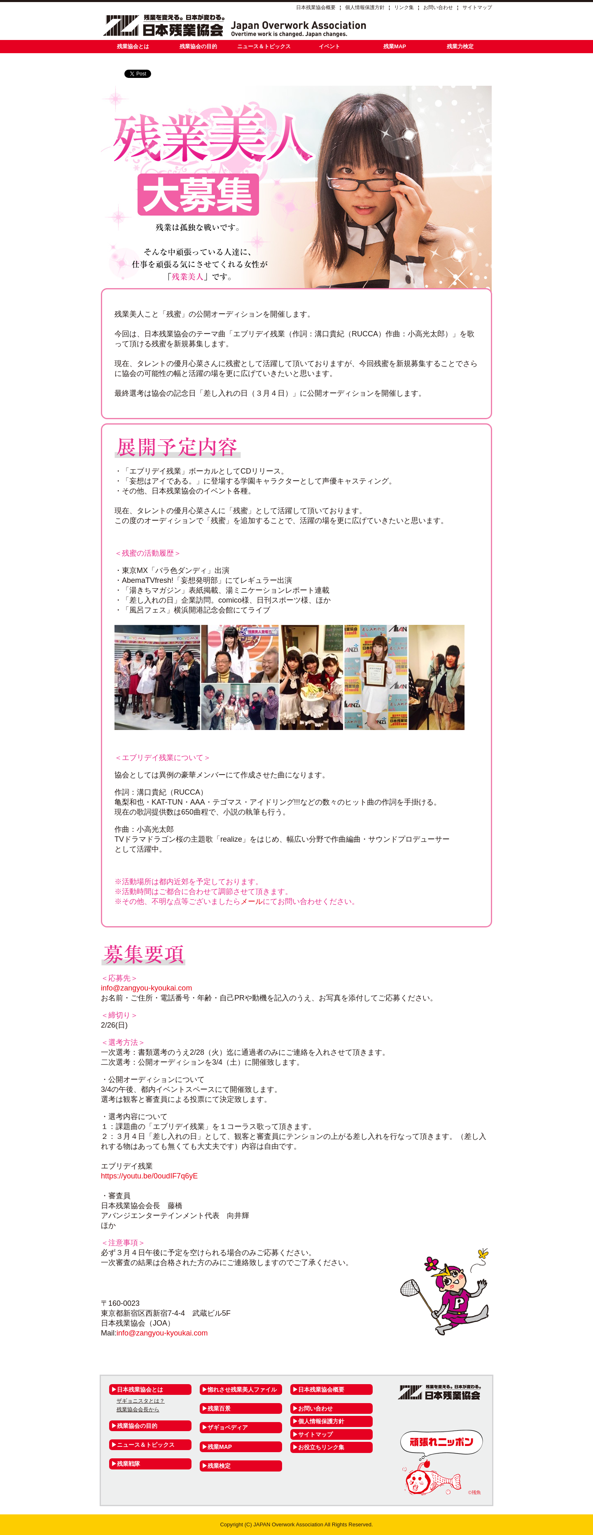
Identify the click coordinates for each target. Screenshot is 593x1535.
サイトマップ (477, 7)
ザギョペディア (228, 1427)
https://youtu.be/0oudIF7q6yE (149, 1176)
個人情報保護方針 (365, 7)
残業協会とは (133, 46)
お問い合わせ (438, 7)
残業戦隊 (128, 1463)
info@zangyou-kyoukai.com (146, 988)
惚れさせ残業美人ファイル (242, 1389)
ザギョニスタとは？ (141, 1401)
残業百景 (219, 1408)
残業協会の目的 (198, 46)
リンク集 (404, 7)
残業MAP (394, 46)
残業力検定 (460, 46)
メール (251, 901)
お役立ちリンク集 (321, 1447)
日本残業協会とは (140, 1389)
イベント (329, 46)
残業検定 (219, 1465)
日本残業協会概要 (316, 7)
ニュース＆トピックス (264, 46)
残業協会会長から (138, 1409)
